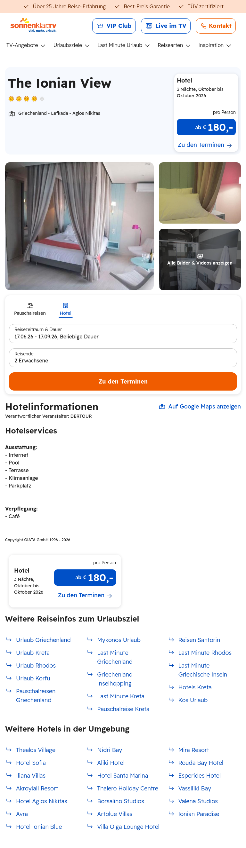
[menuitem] (28, 45)
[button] (200, 193)
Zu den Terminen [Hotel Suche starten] (123, 381)
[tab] (30, 309)
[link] (114, 26)
